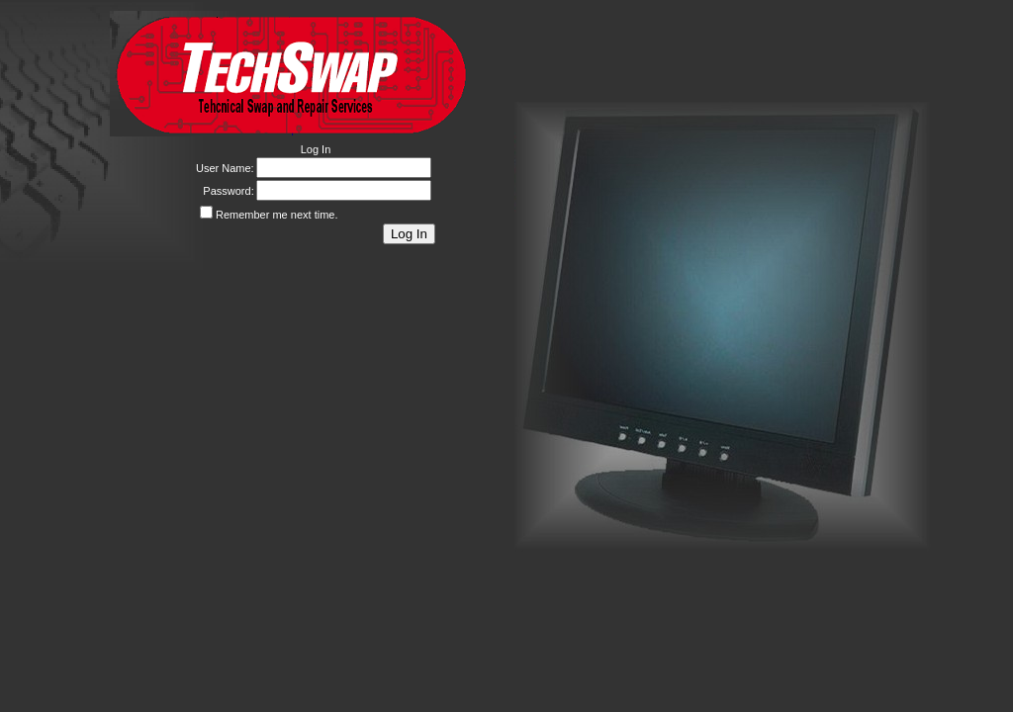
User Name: (225, 168)
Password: (228, 191)
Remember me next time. (276, 215)
